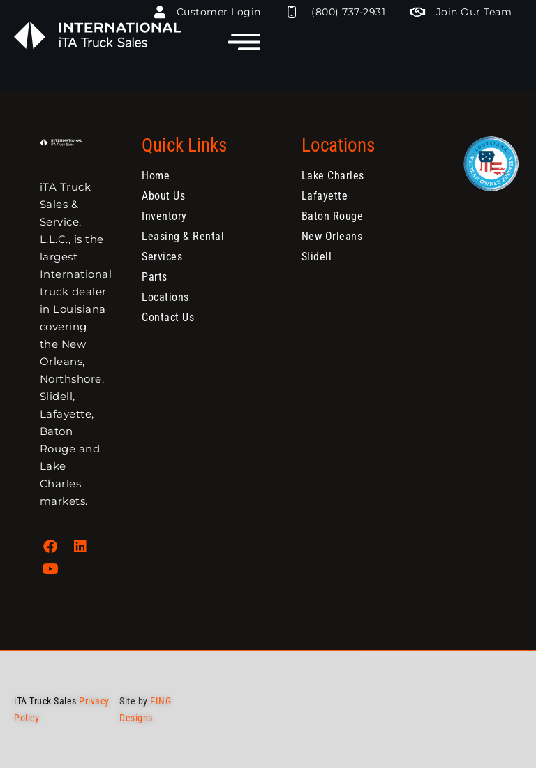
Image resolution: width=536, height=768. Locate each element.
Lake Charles (333, 175)
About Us (163, 195)
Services (162, 256)
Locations (165, 297)
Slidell (317, 256)
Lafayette (325, 195)
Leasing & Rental (183, 236)
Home (156, 175)
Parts (155, 276)
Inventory (164, 216)
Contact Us (168, 317)
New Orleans (332, 236)
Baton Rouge (333, 216)
